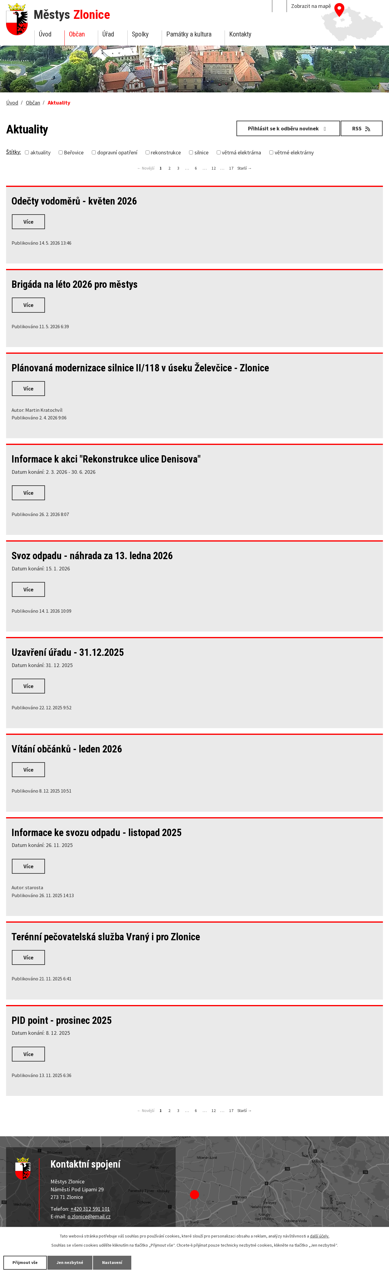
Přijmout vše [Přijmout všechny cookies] (25, 1262)
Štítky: (13, 151)
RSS (361, 128)
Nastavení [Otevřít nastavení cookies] (112, 1262)
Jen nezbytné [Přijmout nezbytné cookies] (70, 1262)
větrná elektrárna (241, 152)
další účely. (319, 1236)
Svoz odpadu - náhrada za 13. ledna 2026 (92, 556)
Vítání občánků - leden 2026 (67, 749)
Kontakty (240, 34)
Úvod (45, 34)
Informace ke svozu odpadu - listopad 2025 (96, 832)
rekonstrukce (166, 152)
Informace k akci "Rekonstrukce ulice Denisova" (106, 459)
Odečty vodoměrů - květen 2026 (74, 201)
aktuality (40, 152)
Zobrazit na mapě (311, 5)
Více (28, 221)
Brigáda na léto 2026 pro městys (75, 284)
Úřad (108, 34)
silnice (201, 152)
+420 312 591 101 (90, 1208)
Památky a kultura (189, 34)
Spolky (140, 34)
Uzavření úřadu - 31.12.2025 (68, 652)
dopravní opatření (117, 152)
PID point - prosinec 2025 (62, 1020)
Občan (77, 34)
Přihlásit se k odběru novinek (288, 128)
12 (214, 168)
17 (231, 168)
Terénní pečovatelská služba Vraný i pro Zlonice (106, 937)
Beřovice (74, 152)
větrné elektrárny (294, 152)
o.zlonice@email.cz (89, 1216)
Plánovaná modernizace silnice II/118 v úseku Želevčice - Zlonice (140, 368)
